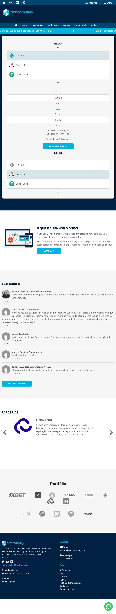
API (61, 573)
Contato (63, 576)
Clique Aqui (65, 139)
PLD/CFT (64, 579)
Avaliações (37, 25)
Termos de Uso (67, 589)
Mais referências (16, 383)
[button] (58, 82)
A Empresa (65, 570)
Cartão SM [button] (52, 25)
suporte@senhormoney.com (73, 550)
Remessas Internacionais (75, 25)
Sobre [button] (24, 25)
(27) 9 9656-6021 (68, 558)
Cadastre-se (92, 3)
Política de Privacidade (70, 582)
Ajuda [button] (94, 25)
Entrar (107, 3)
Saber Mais (48, 251)
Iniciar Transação (58, 146)
